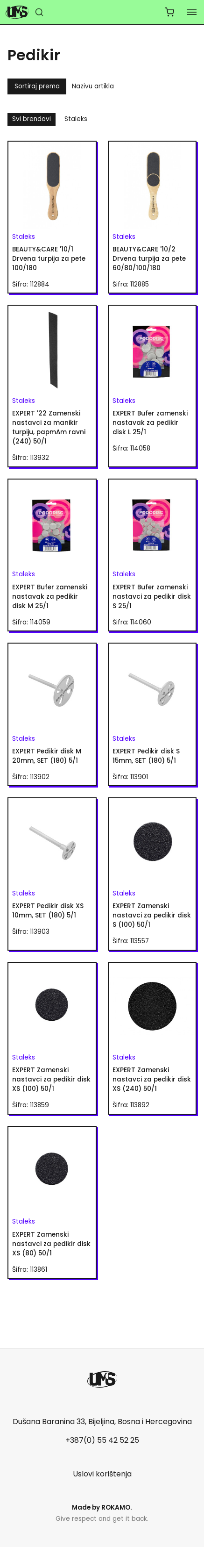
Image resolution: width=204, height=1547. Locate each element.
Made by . (102, 1507)
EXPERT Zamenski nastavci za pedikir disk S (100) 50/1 (152, 915)
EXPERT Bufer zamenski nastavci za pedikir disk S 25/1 (152, 596)
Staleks (75, 119)
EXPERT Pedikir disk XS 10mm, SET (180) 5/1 (48, 911)
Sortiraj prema (37, 86)
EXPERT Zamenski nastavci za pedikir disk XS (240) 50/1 (152, 1079)
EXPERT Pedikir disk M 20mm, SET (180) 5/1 (46, 756)
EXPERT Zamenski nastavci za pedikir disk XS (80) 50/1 (51, 1244)
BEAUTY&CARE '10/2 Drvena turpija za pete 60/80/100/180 (149, 258)
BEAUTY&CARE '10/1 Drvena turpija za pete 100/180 (48, 258)
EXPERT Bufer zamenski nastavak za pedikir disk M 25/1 (49, 596)
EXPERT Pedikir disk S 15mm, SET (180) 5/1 (146, 756)
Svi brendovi (31, 119)
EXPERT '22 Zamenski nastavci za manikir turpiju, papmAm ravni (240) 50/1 (48, 427)
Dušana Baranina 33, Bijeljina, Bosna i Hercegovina (102, 1421)
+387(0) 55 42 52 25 (102, 1440)
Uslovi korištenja (102, 1473)
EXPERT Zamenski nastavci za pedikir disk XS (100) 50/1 (51, 1079)
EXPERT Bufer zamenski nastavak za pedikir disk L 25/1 (150, 423)
